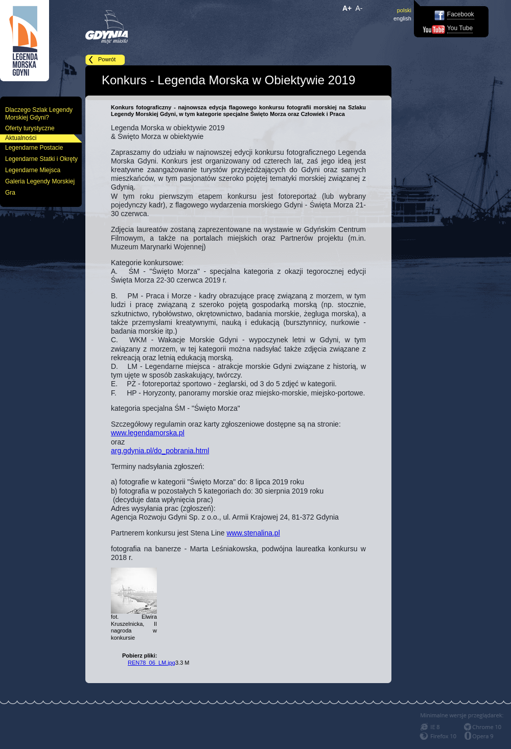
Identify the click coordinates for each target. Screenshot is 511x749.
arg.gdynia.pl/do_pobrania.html (160, 451)
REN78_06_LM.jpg (151, 663)
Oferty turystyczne (30, 128)
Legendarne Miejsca (32, 170)
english (402, 18)
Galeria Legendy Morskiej (40, 181)
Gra (10, 192)
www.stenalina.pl (253, 533)
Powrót (106, 59)
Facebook (460, 14)
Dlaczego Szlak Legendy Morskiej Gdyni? (39, 113)
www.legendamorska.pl (147, 433)
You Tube (460, 28)
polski (404, 10)
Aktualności (20, 138)
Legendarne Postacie (34, 147)
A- (359, 8)
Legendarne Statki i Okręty (41, 158)
